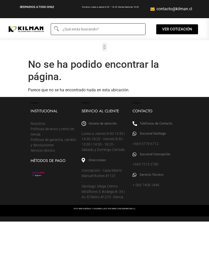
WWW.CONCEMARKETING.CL (124, 209)
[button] (104, 47)
